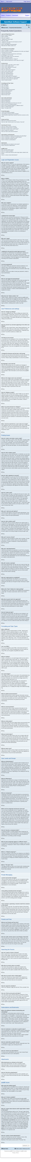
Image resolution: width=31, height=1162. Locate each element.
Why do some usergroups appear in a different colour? (12, 105)
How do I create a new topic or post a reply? (10, 64)
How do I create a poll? (6, 68)
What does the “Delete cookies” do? (8, 45)
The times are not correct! (6, 52)
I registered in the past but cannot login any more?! (11, 41)
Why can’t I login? (5, 40)
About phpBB (11, 1091)
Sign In (2, 1)
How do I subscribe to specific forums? (9, 138)
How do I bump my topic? (6, 80)
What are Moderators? (5, 100)
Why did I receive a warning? (7, 74)
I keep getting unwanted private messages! (10, 113)
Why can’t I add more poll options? (8, 69)
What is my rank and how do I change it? (9, 58)
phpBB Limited (10, 1088)
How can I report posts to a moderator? (9, 76)
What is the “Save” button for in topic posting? (10, 77)
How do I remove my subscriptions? (8, 139)
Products (8, 15)
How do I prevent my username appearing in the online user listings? (15, 51)
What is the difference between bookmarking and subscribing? (13, 135)
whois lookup (10, 1115)
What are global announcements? (8, 89)
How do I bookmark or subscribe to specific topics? (11, 137)
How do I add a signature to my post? (8, 67)
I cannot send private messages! (7, 112)
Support (27, 15)
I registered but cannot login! (7, 39)
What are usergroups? (5, 101)
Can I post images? (5, 88)
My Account (9, 1)
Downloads (15, 15)
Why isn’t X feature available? (7, 151)
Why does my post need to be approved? (9, 78)
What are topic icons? (5, 94)
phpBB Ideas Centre (7, 1101)
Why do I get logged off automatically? (9, 44)
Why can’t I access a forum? (7, 72)
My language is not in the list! (7, 55)
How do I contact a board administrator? (9, 154)
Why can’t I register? (5, 37)
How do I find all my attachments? (8, 145)
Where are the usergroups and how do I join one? (11, 102)
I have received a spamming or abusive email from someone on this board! (15, 115)
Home (2, 15)
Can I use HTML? (4, 85)
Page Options (27, 1)
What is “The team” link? (6, 108)
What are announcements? (6, 90)
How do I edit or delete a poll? (7, 71)
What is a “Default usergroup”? (7, 106)
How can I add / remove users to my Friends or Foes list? (12, 121)
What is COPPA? (4, 36)
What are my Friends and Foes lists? (8, 120)
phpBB (26, 370)
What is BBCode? (5, 84)
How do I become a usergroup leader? (9, 104)
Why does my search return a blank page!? (10, 128)
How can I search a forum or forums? (8, 126)
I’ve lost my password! (5, 43)
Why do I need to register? (6, 35)
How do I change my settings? (7, 50)
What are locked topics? (6, 93)
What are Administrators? (6, 99)
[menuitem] (5, 25)
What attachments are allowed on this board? (10, 144)
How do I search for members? (7, 130)
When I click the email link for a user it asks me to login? (12, 60)
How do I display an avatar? (7, 57)
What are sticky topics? (6, 92)
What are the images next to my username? (10, 56)
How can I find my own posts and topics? (9, 131)
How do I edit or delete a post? (7, 65)
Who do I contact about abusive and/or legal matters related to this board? (14, 153)
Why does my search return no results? (9, 127)
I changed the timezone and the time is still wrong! (11, 53)
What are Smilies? (5, 87)
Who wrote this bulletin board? (7, 149)
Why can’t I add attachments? (7, 73)
